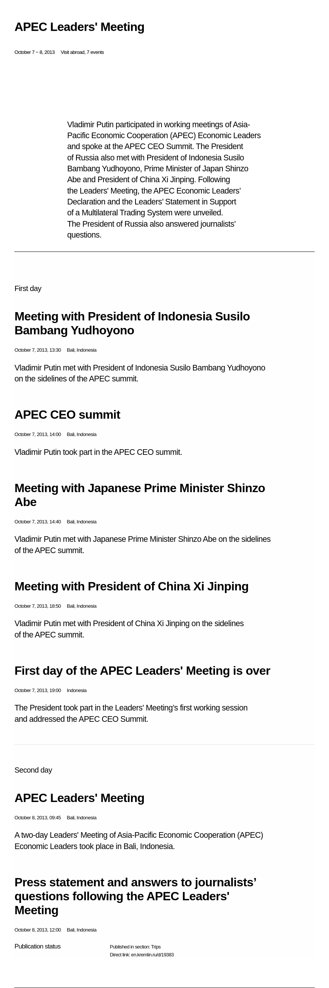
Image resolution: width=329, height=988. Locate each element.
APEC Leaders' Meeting (79, 798)
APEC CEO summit (67, 414)
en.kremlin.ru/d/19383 (152, 955)
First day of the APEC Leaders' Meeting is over (142, 670)
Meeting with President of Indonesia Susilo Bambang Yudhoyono (132, 323)
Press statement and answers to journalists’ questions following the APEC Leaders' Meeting (135, 896)
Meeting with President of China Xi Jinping (131, 586)
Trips (155, 947)
